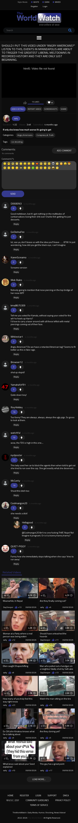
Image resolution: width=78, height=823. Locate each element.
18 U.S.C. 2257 (12, 800)
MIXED (58, 2)
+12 (13, 640)
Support (52, 795)
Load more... (39, 779)
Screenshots (50, 109)
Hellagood (27, 522)
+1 (20, 208)
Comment (6, 159)
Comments (8, 149)
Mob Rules (16, 280)
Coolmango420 (19, 503)
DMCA (66, 795)
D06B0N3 (16, 203)
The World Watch (35, 817)
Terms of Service (39, 805)
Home (10, 795)
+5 (50, 738)
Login (45, 6)
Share (64, 109)
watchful (15, 433)
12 (7, 693)
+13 (19, 607)
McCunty (15, 481)
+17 (50, 770)
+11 (56, 640)
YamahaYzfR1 (18, 385)
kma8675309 (18, 305)
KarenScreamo (18, 257)
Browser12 (17, 362)
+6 (50, 607)
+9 (13, 738)
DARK (47, 2)
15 (7, 595)
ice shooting (17, 141)
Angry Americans (25, 135)
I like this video (25, 102)
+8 (13, 673)
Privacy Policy (62, 800)
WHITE (36, 2)
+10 (50, 705)
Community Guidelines (37, 800)
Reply (16, 224)
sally (16, 118)
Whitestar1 (17, 337)
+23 (13, 705)
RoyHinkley (17, 407)
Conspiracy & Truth (45, 135)
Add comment (64, 150)
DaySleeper (8, 607)
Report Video (34, 109)
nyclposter (16, 455)
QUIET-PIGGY (18, 546)
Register (34, 6)
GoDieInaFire (17, 232)
